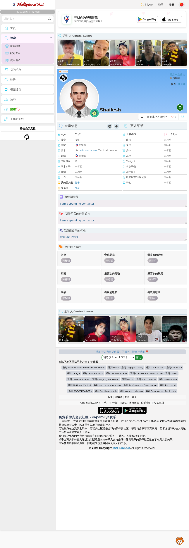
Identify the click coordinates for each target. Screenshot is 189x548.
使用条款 (134, 501)
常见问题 (159, 501)
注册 (171, 4)
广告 (104, 501)
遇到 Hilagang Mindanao (105, 477)
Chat (27, 4)
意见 (134, 495)
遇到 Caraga (73, 471)
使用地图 (12, 60)
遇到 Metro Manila (146, 477)
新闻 (110, 495)
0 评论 (182, 84)
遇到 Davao (171, 471)
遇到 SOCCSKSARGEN (80, 489)
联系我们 (146, 501)
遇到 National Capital (79, 483)
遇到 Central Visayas (116, 471)
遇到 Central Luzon (93, 471)
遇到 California (174, 465)
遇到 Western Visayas (131, 489)
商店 (127, 495)
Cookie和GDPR (90, 501)
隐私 (124, 501)
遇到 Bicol (113, 465)
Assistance (180, 540)
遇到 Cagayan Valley (132, 465)
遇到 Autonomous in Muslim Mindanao (84, 465)
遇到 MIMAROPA (168, 477)
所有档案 (12, 46)
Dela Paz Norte (88, 150)
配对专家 (12, 53)
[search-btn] (49, 18)
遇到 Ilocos (128, 477)
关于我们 (114, 501)
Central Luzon (107, 150)
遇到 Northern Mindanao (107, 483)
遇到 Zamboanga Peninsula (161, 489)
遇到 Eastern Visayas (78, 477)
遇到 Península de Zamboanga (140, 483)
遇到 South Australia (106, 489)
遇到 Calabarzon (155, 465)
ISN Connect (121, 546)
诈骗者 (118, 495)
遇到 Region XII (168, 483)
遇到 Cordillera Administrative (146, 471)
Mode (147, 4)
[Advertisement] (122, 19)
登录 (160, 4)
